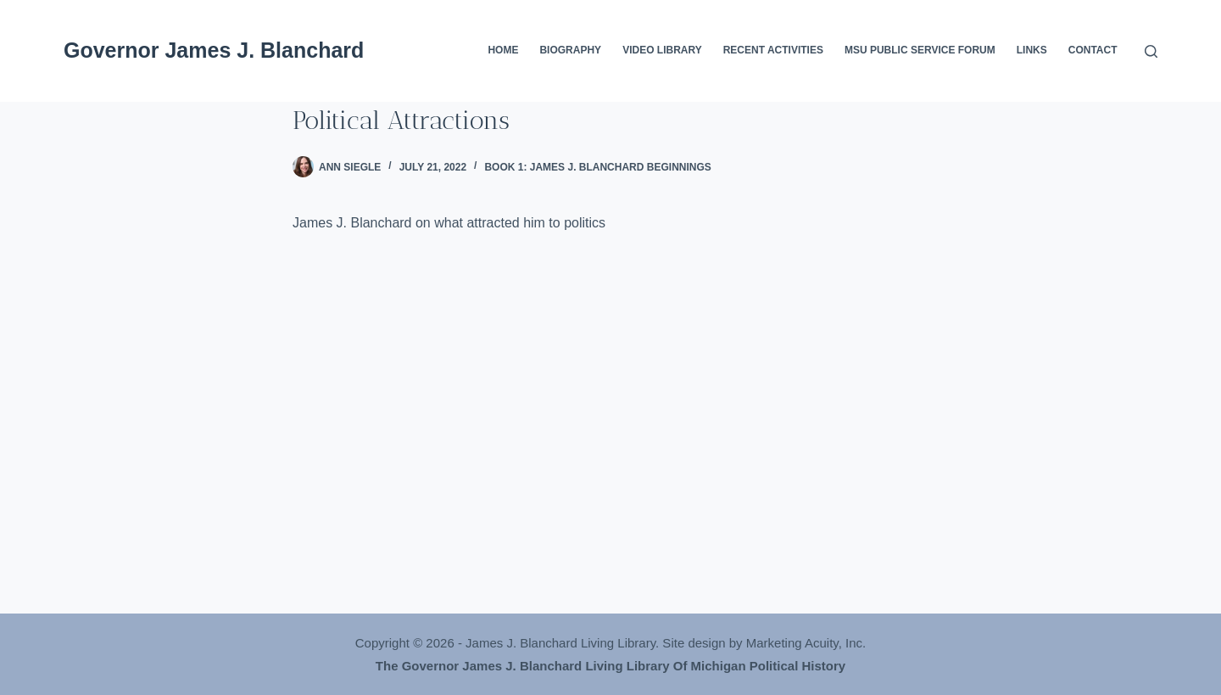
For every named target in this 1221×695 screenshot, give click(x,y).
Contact (1093, 50)
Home (503, 50)
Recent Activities (773, 50)
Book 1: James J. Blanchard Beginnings (597, 167)
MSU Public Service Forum (920, 50)
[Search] (1151, 51)
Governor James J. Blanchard (214, 50)
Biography (570, 50)
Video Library (662, 50)
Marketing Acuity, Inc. (806, 643)
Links (1032, 50)
